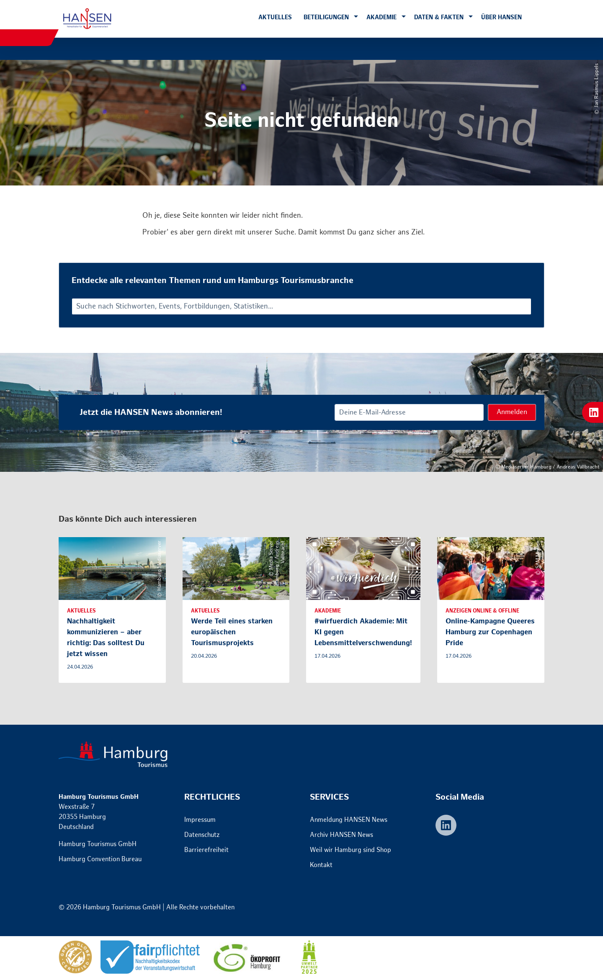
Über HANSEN (501, 17)
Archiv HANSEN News (341, 835)
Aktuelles (275, 17)
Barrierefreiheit (206, 850)
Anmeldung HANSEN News (348, 820)
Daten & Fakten (439, 17)
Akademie (381, 17)
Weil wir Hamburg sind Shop (350, 850)
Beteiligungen (326, 17)
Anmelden (512, 412)
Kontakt (321, 865)
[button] (356, 17)
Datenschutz (202, 835)
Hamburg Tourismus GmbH (98, 844)
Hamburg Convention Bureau (100, 859)
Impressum (200, 820)
